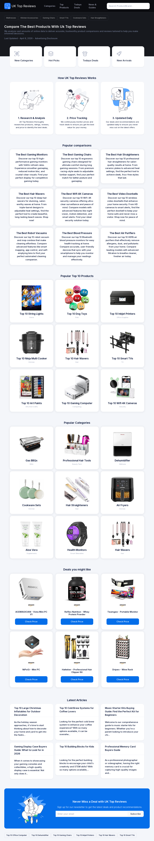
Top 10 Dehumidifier (40, 835)
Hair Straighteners (98, 18)
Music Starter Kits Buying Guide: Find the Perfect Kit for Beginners (122, 711)
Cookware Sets (79, 18)
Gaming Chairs (49, 18)
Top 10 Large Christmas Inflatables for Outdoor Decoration (27, 711)
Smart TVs (64, 18)
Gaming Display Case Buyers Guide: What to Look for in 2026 (30, 750)
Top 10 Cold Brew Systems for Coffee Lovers (76, 710)
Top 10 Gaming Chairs (62, 835)
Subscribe (135, 814)
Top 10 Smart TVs (127, 835)
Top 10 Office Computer (16, 835)
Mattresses (11, 18)
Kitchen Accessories (29, 18)
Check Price (31, 621)
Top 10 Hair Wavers (107, 835)
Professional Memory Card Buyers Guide (120, 748)
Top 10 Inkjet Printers (85, 835)
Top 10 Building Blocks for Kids (76, 746)
